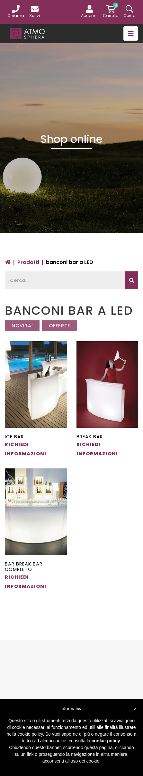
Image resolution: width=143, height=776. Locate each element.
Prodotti (28, 262)
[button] (89, 12)
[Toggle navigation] (130, 33)
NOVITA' (22, 329)
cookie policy (106, 740)
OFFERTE (59, 329)
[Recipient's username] (65, 280)
